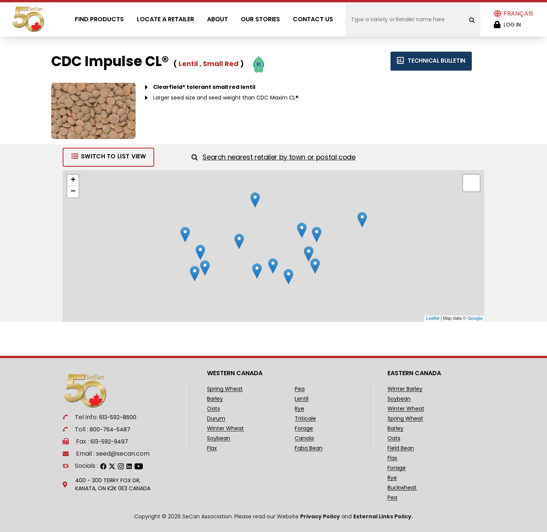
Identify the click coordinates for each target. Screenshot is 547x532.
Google (475, 318)
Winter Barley (404, 389)
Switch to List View (108, 156)
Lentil (301, 399)
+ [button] (73, 180)
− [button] (73, 191)
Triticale (305, 418)
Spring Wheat (225, 389)
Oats (213, 409)
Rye (299, 409)
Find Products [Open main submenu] (99, 19)
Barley (215, 399)
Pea (300, 389)
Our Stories (260, 19)
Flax (212, 448)
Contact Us (313, 19)
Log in (512, 24)
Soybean (218, 438)
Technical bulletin (431, 61)
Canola (304, 438)
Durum (216, 418)
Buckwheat (402, 488)
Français (518, 13)
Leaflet (432, 318)
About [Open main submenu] (217, 19)
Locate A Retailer (165, 19)
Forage (304, 428)
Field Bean (400, 448)
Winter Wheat (225, 428)
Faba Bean (309, 448)
